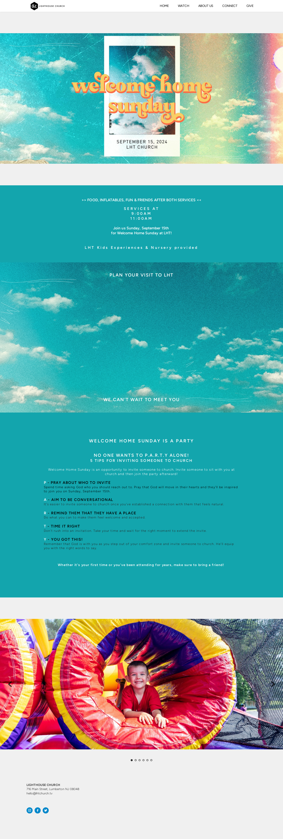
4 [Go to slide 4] (143, 760)
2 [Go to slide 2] (136, 760)
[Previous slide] (10, 684)
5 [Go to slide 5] (147, 760)
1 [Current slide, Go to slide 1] (132, 760)
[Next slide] (273, 684)
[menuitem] (164, 5)
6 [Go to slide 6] (151, 760)
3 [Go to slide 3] (140, 760)
